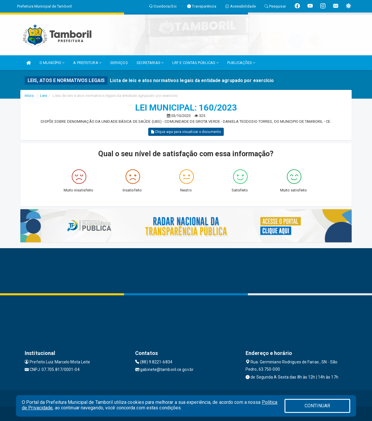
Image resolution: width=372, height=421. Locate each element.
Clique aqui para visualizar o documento (186, 132)
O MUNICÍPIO (52, 63)
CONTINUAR (317, 405)
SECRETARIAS (150, 63)
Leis (43, 95)
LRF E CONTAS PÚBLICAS (195, 63)
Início (29, 95)
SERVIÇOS (119, 63)
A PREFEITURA (87, 63)
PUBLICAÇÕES (241, 63)
